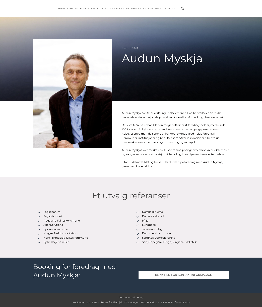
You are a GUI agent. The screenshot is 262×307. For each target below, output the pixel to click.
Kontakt (171, 8)
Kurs (84, 8)
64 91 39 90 (167, 302)
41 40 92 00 (182, 302)
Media (159, 8)
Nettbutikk (134, 8)
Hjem (61, 8)
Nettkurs (97, 8)
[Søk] (182, 8)
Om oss (148, 8)
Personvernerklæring (131, 297)
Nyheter (72, 8)
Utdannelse (114, 8)
